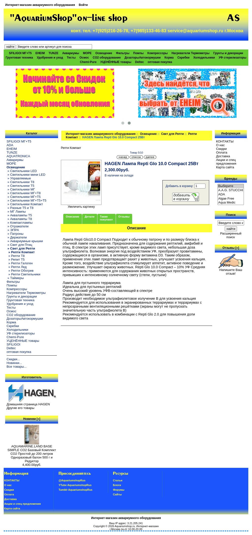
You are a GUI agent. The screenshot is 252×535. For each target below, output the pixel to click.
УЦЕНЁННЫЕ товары (115, 62)
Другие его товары (20, 408)
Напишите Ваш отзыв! (231, 270)
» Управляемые (19, 178)
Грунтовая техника (19, 57)
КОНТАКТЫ (225, 141)
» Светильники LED (22, 171)
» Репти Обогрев (20, 270)
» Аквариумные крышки (25, 241)
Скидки (221, 149)
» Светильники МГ (21, 189)
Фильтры (122, 53)
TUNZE (53, 53)
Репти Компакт (71, 148)
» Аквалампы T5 (19, 215)
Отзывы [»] (230, 248)
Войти (83, 5)
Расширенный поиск (230, 235)
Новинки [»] (31, 419)
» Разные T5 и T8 (20, 208)
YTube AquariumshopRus (75, 485)
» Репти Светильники (23, 274)
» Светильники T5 (20, 186)
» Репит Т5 (16, 259)
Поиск (231, 215)
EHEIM (40, 53)
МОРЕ (87, 53)
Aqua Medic (231, 203)
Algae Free (231, 199)
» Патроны (15, 234)
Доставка (223, 156)
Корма (168, 57)
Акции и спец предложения (226, 161)
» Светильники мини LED (26, 174)
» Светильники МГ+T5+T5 (27, 200)
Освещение (148, 134)
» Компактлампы (20, 222)
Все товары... (17, 366)
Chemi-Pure (88, 62)
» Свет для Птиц (19, 245)
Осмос (84, 57)
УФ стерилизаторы (232, 57)
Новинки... (14, 363)
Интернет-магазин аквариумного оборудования (40, 5)
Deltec (139, 62)
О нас (220, 145)
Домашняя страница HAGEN (28, 404)
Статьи (117, 480)
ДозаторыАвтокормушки (143, 57)
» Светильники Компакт (25, 204)
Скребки (183, 57)
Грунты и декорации (228, 53)
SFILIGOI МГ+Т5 (20, 53)
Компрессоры (157, 53)
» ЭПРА (13, 230)
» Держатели (17, 237)
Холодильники (204, 57)
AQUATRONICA (18, 156)
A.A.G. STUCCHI (231, 190)
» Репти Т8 (16, 256)
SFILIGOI (13, 344)
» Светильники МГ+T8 (24, 193)
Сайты (117, 494)
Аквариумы (70, 53)
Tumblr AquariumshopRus (76, 489)
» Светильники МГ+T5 (24, 197)
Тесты (71, 57)
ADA (10, 145)
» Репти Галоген (20, 263)
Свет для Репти (172, 134)
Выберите (231, 186)
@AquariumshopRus (72, 480)
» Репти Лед (17, 267)
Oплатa (221, 152)
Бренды (230, 178)
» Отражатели (18, 226)
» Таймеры (15, 278)
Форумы (118, 489)
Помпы (138, 53)
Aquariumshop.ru (125, 526)
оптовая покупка (160, 62)
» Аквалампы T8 (19, 219)
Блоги (117, 485)
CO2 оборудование (107, 57)
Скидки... (13, 359)
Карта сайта (225, 167)
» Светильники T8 (20, 182)
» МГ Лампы (16, 211)
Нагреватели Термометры (190, 53)
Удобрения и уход (50, 57)
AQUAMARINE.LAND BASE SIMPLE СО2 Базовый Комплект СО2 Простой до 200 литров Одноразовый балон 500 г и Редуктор (31, 452)
